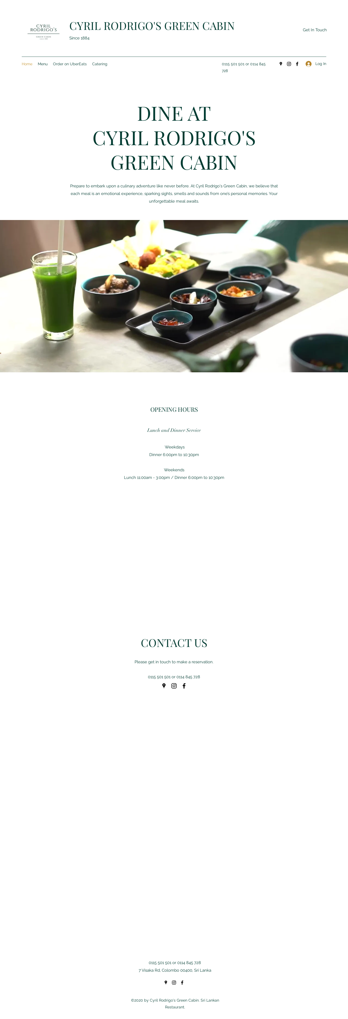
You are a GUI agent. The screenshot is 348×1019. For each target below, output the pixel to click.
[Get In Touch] (315, 30)
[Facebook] (297, 64)
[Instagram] (289, 64)
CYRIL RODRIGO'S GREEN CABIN (152, 25)
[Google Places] (281, 64)
